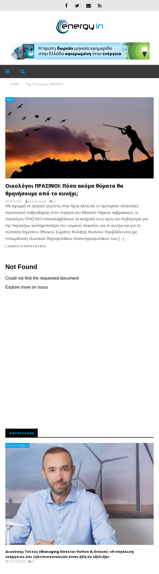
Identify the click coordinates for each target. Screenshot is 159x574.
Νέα (10, 99)
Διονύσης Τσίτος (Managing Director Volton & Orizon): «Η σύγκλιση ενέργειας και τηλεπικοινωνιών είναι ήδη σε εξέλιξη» (69, 554)
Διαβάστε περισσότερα (26, 246)
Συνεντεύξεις (17, 445)
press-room (37, 201)
